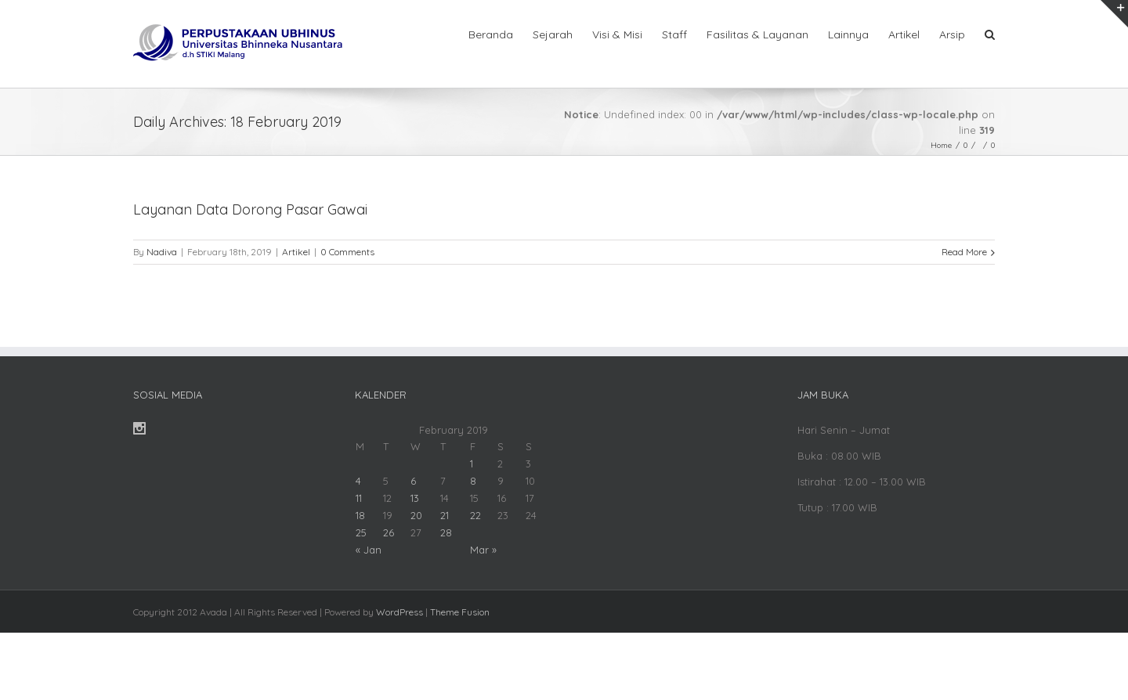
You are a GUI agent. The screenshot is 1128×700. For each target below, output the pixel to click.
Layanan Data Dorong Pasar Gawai (250, 209)
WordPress (399, 612)
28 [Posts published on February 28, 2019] (446, 532)
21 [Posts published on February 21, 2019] (444, 515)
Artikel (296, 252)
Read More (964, 252)
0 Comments (347, 252)
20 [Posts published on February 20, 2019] (416, 515)
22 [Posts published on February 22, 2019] (475, 515)
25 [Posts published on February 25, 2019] (361, 532)
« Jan (368, 549)
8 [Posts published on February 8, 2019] (473, 480)
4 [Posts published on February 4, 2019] (358, 480)
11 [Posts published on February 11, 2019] (359, 498)
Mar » (483, 549)
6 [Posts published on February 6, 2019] (413, 480)
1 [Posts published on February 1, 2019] (471, 463)
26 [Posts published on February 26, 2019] (388, 532)
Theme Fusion (460, 612)
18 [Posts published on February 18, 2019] (360, 515)
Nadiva (161, 252)
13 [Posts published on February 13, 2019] (414, 498)
